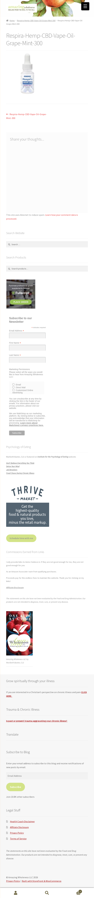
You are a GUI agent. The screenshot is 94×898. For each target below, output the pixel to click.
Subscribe (15, 787)
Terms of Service (18, 838)
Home (12, 20)
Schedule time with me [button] (21, 538)
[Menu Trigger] (85, 6)
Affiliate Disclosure (15, 587)
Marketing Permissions (19, 369)
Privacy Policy (17, 832)
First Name (15, 342)
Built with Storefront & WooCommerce (41, 881)
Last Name (15, 355)
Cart (72, 890)
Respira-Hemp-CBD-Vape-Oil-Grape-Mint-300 (36, 20)
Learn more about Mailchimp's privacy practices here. (26, 424)
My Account (15, 893)
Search (47, 893)
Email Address (16, 330)
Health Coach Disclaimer (22, 821)
